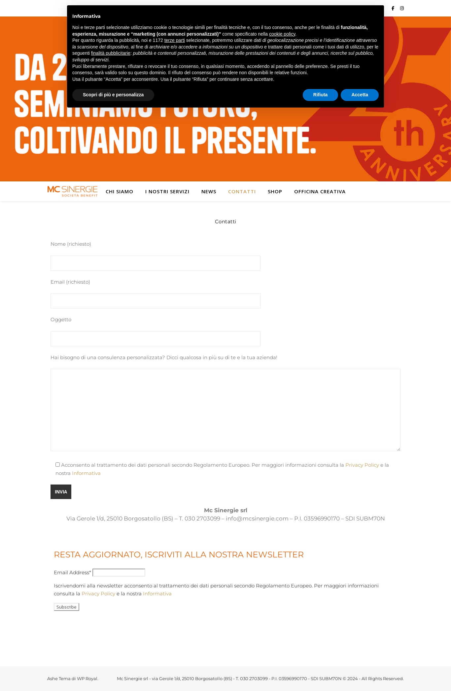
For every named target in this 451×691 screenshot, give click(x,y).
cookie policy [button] (282, 34)
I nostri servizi (167, 191)
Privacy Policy (362, 465)
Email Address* (72, 572)
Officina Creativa (320, 191)
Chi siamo (119, 191)
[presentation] (104, 629)
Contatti (242, 191)
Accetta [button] (359, 94)
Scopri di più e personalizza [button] (113, 94)
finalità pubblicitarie (110, 53)
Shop (275, 191)
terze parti (174, 40)
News (208, 191)
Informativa (86, 473)
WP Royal (87, 678)
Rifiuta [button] (320, 94)
